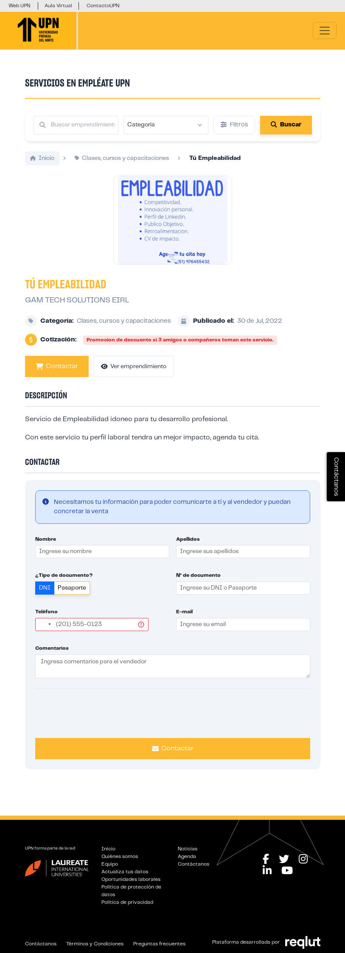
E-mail (184, 621)
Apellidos (188, 548)
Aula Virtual (58, 5)
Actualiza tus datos (124, 871)
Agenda (187, 856)
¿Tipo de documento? (64, 585)
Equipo (109, 864)
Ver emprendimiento (133, 376)
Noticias (187, 849)
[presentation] (172, 721)
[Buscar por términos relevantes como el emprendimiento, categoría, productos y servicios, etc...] (76, 125)
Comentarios (52, 657)
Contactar (57, 376)
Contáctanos (193, 864)
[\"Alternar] (325, 30)
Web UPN (19, 5)
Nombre (45, 548)
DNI (44, 598)
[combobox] (44, 634)
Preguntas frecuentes (159, 944)
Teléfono (46, 621)
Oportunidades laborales (130, 879)
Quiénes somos (119, 856)
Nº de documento (198, 585)
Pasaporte (72, 598)
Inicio (108, 849)
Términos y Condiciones (94, 944)
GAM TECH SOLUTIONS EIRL (77, 309)
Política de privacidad (127, 902)
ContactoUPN (103, 5)
